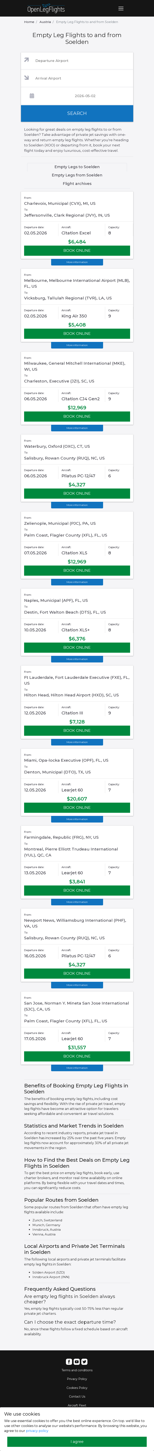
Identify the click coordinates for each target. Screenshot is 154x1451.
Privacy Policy (77, 1379)
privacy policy (37, 1431)
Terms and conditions (77, 1370)
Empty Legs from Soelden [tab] (77, 175)
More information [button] (77, 262)
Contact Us (77, 1396)
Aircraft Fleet (77, 1405)
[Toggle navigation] (121, 8)
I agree (77, 1441)
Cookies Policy (77, 1388)
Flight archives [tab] (77, 183)
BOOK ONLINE (77, 250)
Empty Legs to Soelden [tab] (77, 167)
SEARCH (77, 113)
